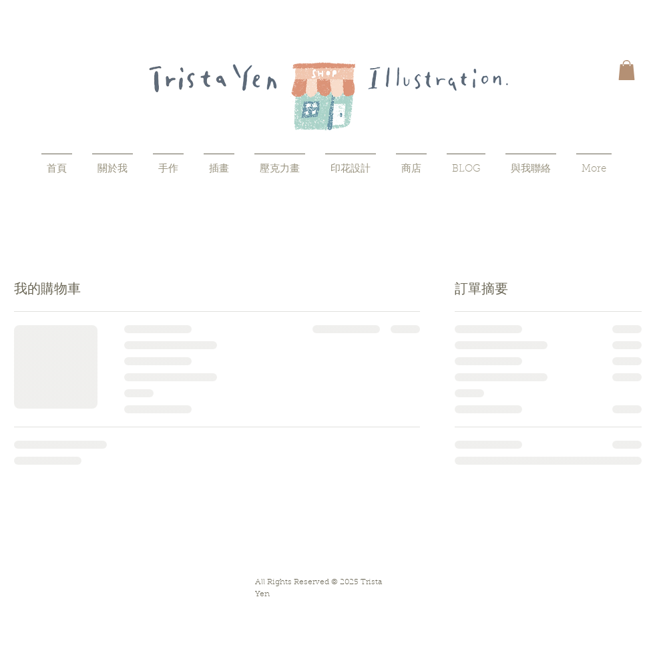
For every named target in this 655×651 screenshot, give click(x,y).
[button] (626, 70)
